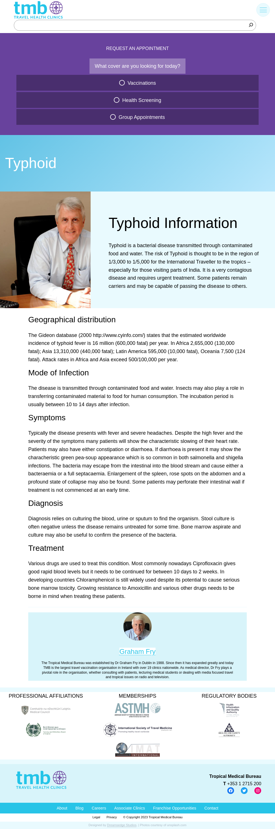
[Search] (251, 25)
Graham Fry (137, 651)
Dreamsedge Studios (121, 825)
